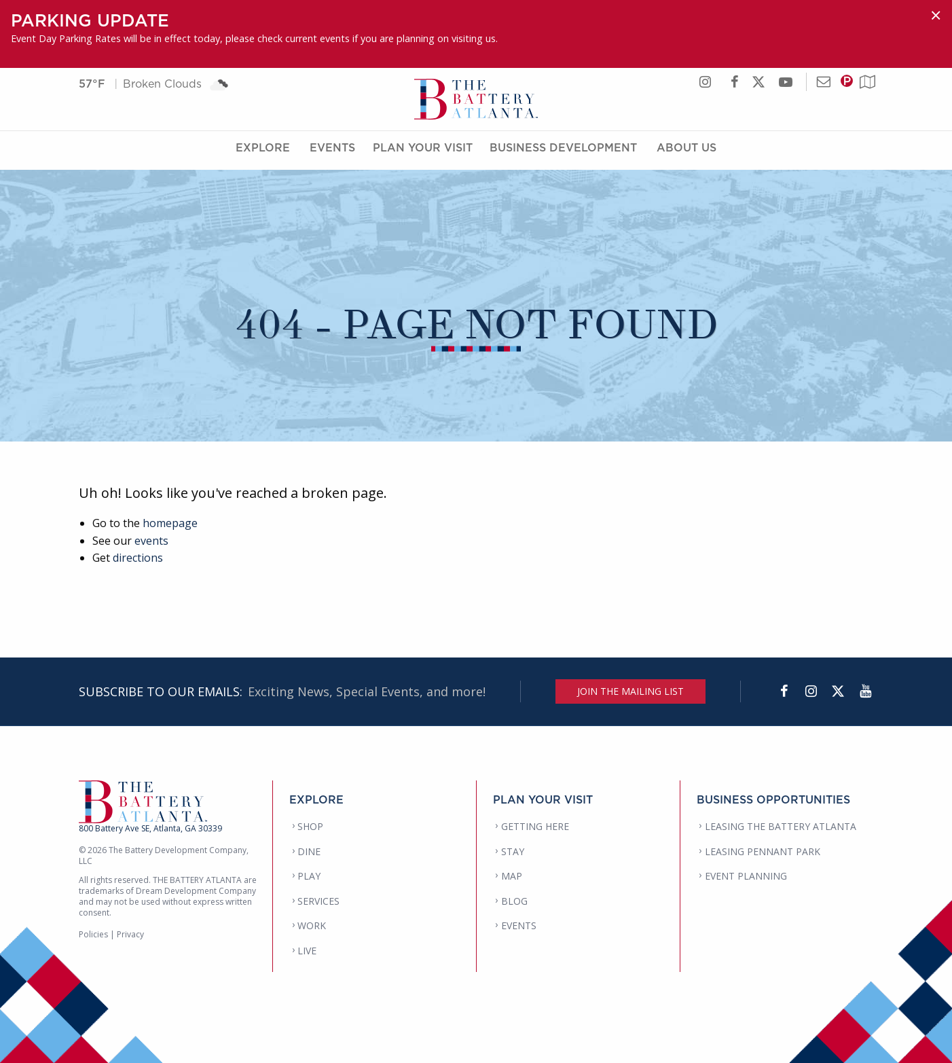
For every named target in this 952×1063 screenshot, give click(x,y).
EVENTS (518, 925)
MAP (511, 875)
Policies (93, 934)
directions (138, 557)
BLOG (514, 901)
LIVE (306, 950)
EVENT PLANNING (746, 875)
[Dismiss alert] (935, 15)
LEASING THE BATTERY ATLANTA (780, 826)
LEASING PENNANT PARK (762, 851)
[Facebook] (783, 691)
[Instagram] (811, 691)
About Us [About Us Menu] (686, 151)
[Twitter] (838, 691)
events (151, 540)
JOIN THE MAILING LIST (630, 691)
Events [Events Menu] (332, 151)
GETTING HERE (535, 826)
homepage (170, 523)
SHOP (310, 826)
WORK (311, 925)
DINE (309, 851)
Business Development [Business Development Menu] (563, 151)
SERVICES (318, 901)
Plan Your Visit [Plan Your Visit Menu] (423, 151)
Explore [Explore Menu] (263, 151)
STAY (512, 851)
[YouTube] (865, 691)
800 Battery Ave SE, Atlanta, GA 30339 (150, 828)
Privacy (130, 934)
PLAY (309, 875)
